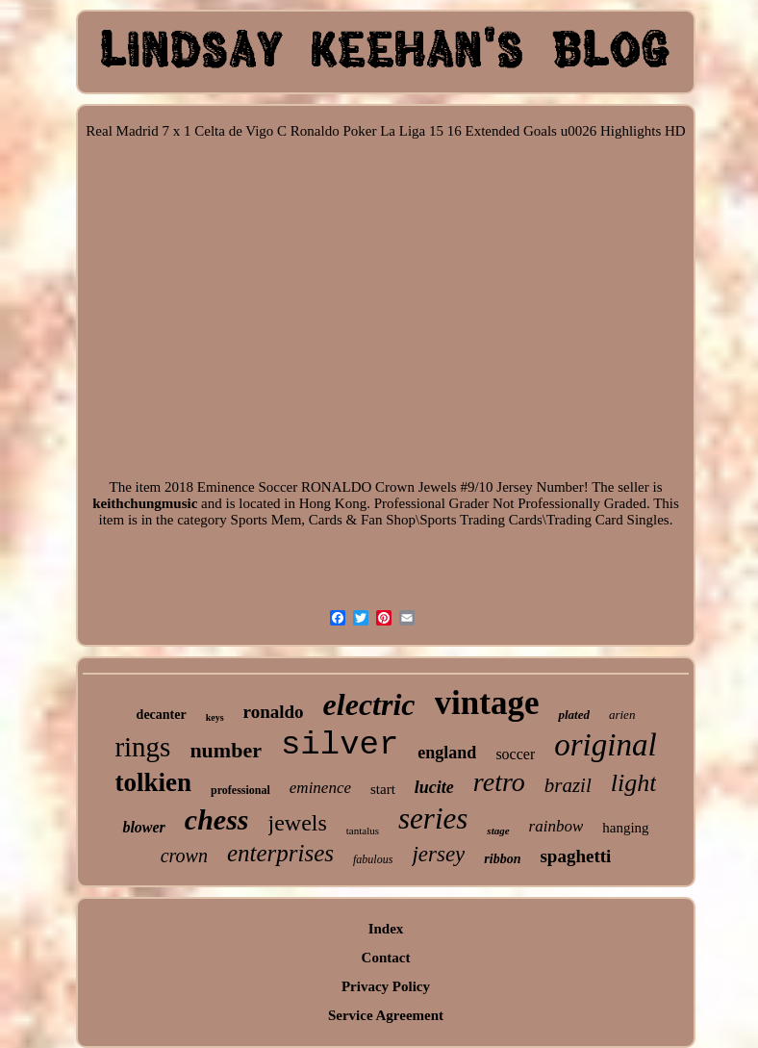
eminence (320, 788)
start (382, 789)
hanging (625, 827)
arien (622, 714)
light (634, 783)
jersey (438, 854)
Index (386, 928)
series (432, 818)
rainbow (556, 826)
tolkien (153, 782)
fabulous (372, 859)
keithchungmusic (144, 503)
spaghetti (575, 856)
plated (574, 714)
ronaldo (273, 712)
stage (498, 830)
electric (369, 704)
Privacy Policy (385, 986)
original (605, 745)
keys (215, 717)
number (226, 750)
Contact (386, 957)
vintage (487, 703)
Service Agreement (385, 1015)
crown (184, 855)
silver (339, 745)
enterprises (280, 853)
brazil (568, 785)
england (446, 752)
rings (142, 746)
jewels (297, 822)
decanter (162, 714)
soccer (515, 754)
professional (240, 790)
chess (217, 819)
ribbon (502, 859)
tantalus (362, 830)
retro (499, 782)
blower (143, 827)
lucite (434, 787)
